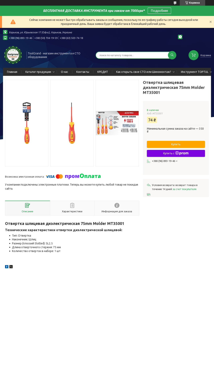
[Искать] (172, 55)
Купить (176, 144)
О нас (64, 71)
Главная (12, 71)
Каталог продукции (38, 71)
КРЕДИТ (102, 71)
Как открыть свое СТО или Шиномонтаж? (143, 71)
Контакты (82, 71)
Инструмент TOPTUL (194, 71)
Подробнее (159, 10)
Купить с (176, 153)
